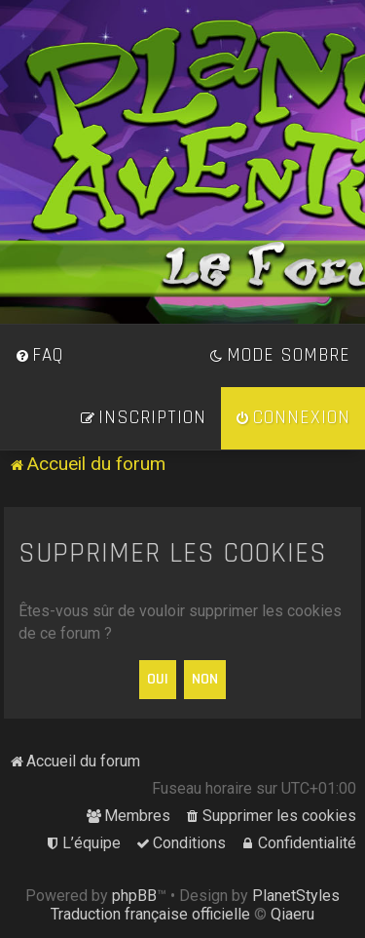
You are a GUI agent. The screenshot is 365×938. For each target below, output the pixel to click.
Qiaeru (292, 914)
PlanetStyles (296, 895)
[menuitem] (39, 356)
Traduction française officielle (150, 914)
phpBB (134, 895)
